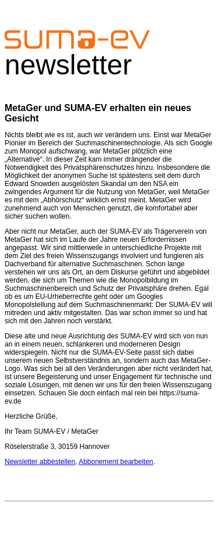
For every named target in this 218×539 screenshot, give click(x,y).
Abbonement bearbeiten (115, 462)
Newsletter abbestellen (40, 462)
